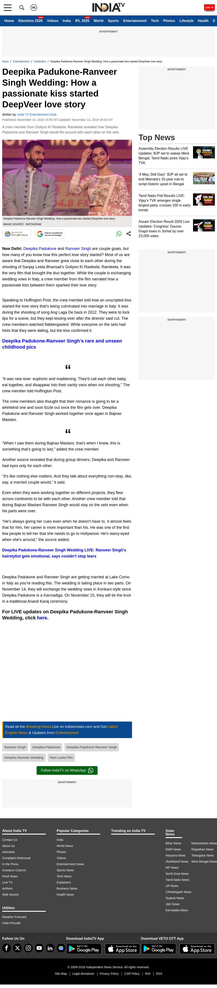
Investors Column (14, 870)
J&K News (173, 904)
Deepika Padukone (39, 248)
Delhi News (173, 849)
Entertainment (135, 21)
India (67, 21)
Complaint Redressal (16, 858)
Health (203, 21)
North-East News (177, 873)
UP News (172, 886)
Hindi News (10, 876)
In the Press (10, 864)
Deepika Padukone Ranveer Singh (92, 747)
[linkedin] (50, 948)
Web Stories (10, 894)
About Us (8, 846)
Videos (52, 21)
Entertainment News (70, 864)
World (98, 21)
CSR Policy (132, 973)
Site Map (61, 973)
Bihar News (173, 843)
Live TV (7, 882)
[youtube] (39, 948)
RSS (159, 973)
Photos (169, 21)
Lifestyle (186, 21)
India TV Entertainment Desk (37, 114)
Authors (7, 888)
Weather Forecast (14, 917)
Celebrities (40, 61)
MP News (172, 867)
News (5, 61)
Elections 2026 (30, 21)
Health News (65, 894)
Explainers (64, 882)
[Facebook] (6, 948)
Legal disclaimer (83, 973)
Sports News (65, 870)
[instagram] (28, 948)
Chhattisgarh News (178, 892)
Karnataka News (177, 910)
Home (9, 21)
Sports (113, 21)
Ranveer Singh (78, 248)
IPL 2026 (82, 21)
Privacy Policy (109, 973)
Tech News (64, 876)
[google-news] (61, 948)
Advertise (8, 852)
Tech (155, 21)
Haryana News (176, 855)
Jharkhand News (177, 861)
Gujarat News (175, 898)
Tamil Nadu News (177, 880)
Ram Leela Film (61, 757)
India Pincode (11, 923)
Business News (67, 888)
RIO (148, 973)
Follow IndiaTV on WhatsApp (67, 770)
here (42, 617)
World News (65, 846)
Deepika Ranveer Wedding (23, 757)
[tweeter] (17, 948)
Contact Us (9, 840)
